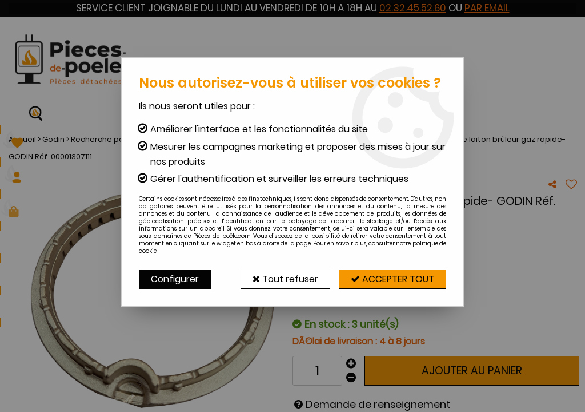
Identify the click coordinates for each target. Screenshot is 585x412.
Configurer (175, 279)
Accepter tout (392, 279)
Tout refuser (285, 279)
